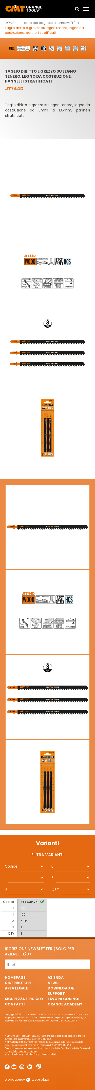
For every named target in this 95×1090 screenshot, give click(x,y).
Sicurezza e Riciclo (24, 998)
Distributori (18, 982)
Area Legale (16, 988)
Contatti (15, 1004)
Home (9, 22)
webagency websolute (27, 1079)
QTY (55, 889)
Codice (11, 866)
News (53, 982)
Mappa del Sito (50, 1054)
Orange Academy (65, 1004)
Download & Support (61, 991)
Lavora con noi (63, 998)
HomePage (15, 977)
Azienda (56, 977)
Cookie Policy (33, 1054)
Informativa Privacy (14, 1054)
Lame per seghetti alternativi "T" (49, 22)
